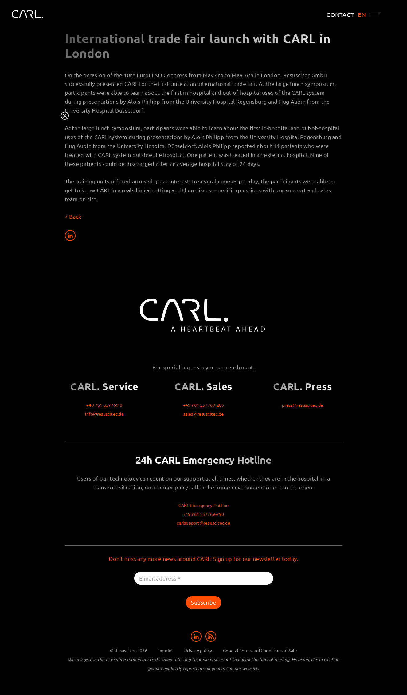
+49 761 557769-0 (104, 405)
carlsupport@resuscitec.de (203, 522)
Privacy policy (198, 650)
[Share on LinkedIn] (70, 235)
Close (65, 116)
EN (362, 15)
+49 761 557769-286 (203, 405)
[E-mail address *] (203, 578)
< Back (73, 216)
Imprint (165, 650)
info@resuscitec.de (104, 414)
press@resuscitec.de (302, 405)
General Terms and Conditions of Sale (260, 650)
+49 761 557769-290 (203, 514)
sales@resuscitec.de (203, 414)
